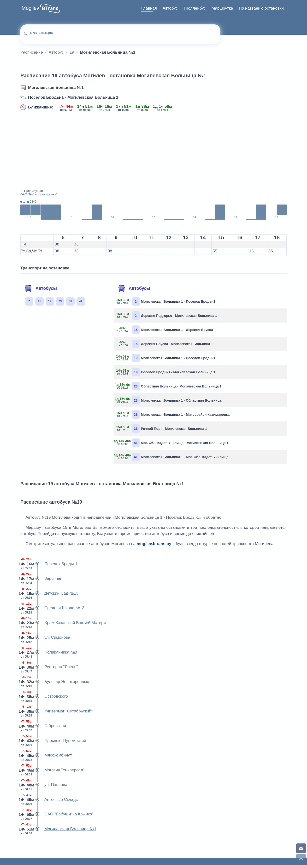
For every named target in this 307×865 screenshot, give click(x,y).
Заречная (41, 579)
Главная (149, 8)
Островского (44, 696)
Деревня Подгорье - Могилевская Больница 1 (167, 315)
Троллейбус (194, 8)
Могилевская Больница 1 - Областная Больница (169, 400)
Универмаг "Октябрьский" (56, 711)
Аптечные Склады (49, 800)
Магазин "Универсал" (52, 770)
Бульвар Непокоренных (54, 682)
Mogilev (30, 8)
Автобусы (41, 288)
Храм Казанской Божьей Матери (63, 623)
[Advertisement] (153, 151)
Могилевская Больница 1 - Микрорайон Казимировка (173, 414)
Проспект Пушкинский (53, 741)
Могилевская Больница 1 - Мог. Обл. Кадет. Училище (173, 457)
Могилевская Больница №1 (56, 87)
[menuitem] (149, 8)
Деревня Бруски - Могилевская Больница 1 (165, 344)
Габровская (43, 726)
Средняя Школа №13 (52, 608)
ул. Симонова (45, 637)
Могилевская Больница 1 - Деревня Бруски (165, 329)
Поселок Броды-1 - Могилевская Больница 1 (73, 97)
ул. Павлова (43, 785)
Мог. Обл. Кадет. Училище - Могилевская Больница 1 (173, 442)
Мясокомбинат (46, 755)
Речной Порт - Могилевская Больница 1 (162, 428)
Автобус (170, 8)
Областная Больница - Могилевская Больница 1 (169, 386)
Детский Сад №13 (49, 593)
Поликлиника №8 (48, 652)
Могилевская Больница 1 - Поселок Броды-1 (166, 301)
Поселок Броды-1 (48, 564)
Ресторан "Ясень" (49, 667)
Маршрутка (222, 8)
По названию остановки (261, 8)
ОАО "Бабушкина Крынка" (57, 814)
